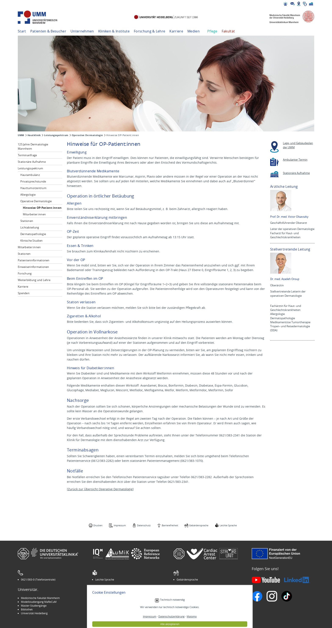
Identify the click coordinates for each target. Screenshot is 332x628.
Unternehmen (82, 31)
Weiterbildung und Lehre (34, 280)
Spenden (23, 293)
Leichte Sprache (228, 525)
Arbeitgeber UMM (106, 598)
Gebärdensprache (198, 525)
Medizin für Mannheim (108, 609)
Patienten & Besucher (48, 31)
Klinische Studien (31, 240)
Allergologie (28, 194)
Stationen (26, 221)
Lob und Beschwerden (190, 609)
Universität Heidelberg (34, 613)
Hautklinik (34, 135)
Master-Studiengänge (34, 605)
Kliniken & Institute (114, 31)
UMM (21, 135)
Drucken (97, 525)
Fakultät (228, 31)
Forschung (25, 273)
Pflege (212, 31)
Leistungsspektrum (56, 135)
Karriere (176, 31)
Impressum (120, 525)
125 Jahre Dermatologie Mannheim (33, 146)
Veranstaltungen (186, 601)
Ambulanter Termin (295, 160)
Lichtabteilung (29, 227)
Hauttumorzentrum (33, 188)
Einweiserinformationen (33, 267)
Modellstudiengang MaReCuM (39, 601)
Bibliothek (27, 609)
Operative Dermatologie (87, 135)
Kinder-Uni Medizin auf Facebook (114, 605)
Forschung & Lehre (149, 31)
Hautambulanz (30, 175)
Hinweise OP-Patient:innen (42, 208)
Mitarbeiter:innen (34, 214)
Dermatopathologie (33, 234)
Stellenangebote (186, 598)
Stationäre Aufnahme (32, 162)
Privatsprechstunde (33, 181)
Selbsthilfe (183, 605)
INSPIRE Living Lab (106, 601)
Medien (193, 31)
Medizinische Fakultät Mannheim (40, 598)
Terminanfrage (27, 155)
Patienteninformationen (34, 260)
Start (22, 31)
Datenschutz (144, 525)
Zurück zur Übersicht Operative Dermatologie (100, 489)
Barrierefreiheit (170, 525)
